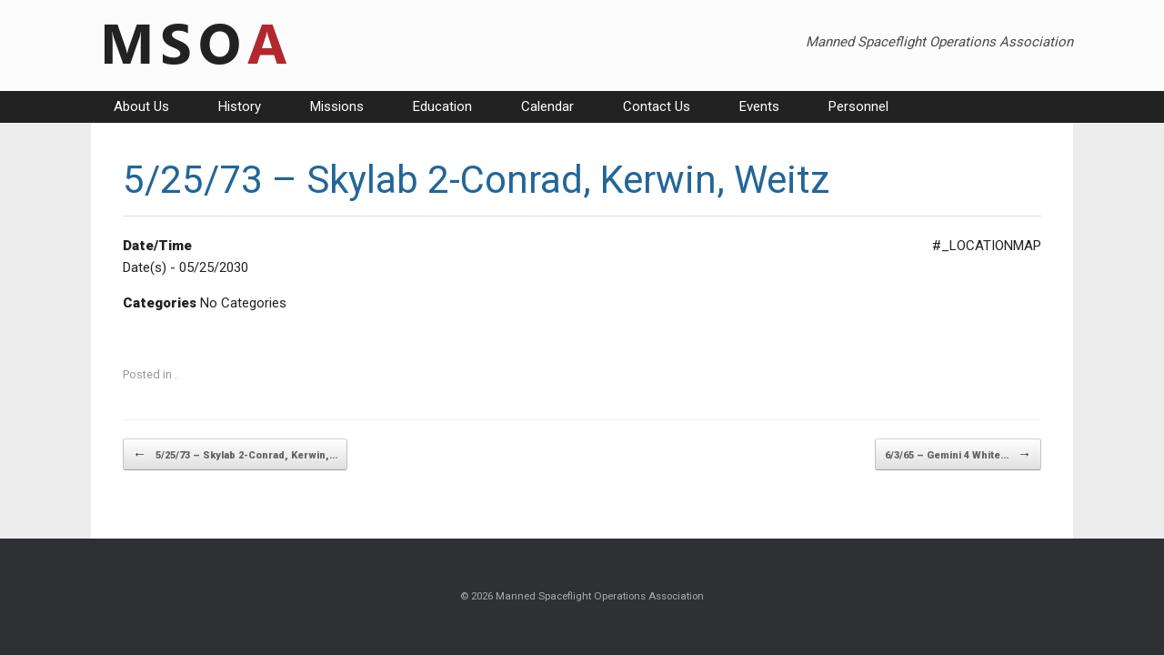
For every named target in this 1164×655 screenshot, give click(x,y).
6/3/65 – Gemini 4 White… (958, 454)
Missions (337, 106)
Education (442, 106)
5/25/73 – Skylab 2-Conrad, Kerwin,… (235, 454)
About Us (141, 106)
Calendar (547, 106)
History (239, 106)
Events (759, 106)
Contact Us (656, 106)
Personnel (858, 106)
